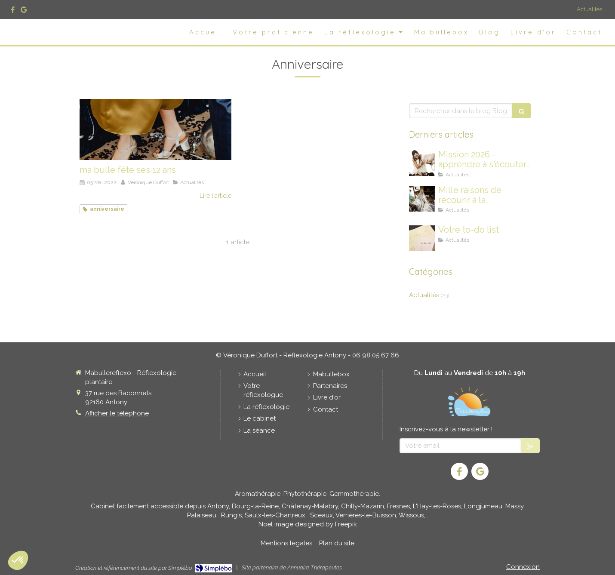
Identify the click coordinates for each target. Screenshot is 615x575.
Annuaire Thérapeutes (314, 567)
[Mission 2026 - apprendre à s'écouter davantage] (422, 163)
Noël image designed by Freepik (307, 524)
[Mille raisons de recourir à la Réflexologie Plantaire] (422, 199)
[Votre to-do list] (422, 238)
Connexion (523, 567)
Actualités (589, 9)
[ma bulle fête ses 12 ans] (155, 129)
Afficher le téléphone (117, 413)
